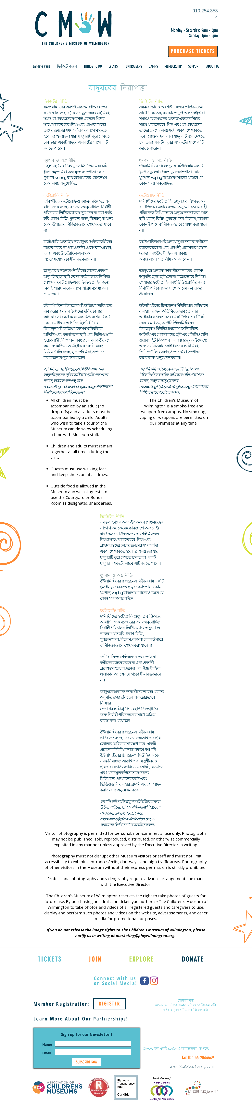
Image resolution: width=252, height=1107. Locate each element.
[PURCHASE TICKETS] (193, 51)
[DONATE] (193, 959)
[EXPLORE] (141, 959)
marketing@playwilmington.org (69, 387)
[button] (67, 66)
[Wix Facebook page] (144, 981)
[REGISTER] (109, 1003)
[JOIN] (95, 959)
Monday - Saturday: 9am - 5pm (194, 30)
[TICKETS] (49, 959)
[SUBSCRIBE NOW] (86, 1062)
